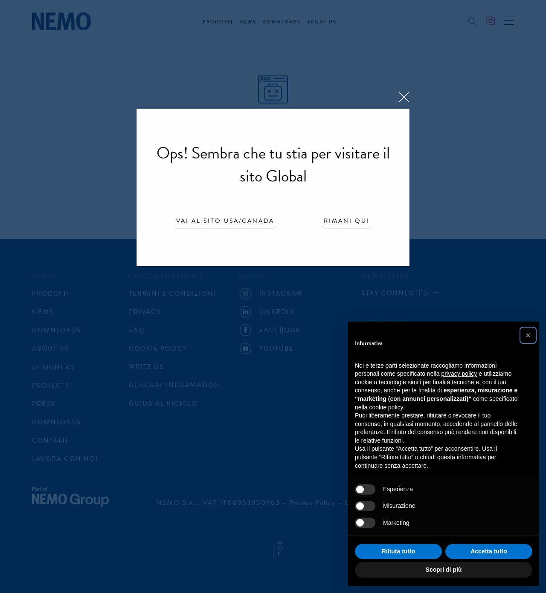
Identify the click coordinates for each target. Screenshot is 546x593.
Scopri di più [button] (444, 569)
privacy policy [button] (459, 373)
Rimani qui (347, 221)
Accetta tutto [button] (488, 551)
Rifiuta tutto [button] (398, 551)
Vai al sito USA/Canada (225, 221)
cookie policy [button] (386, 407)
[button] (528, 335)
